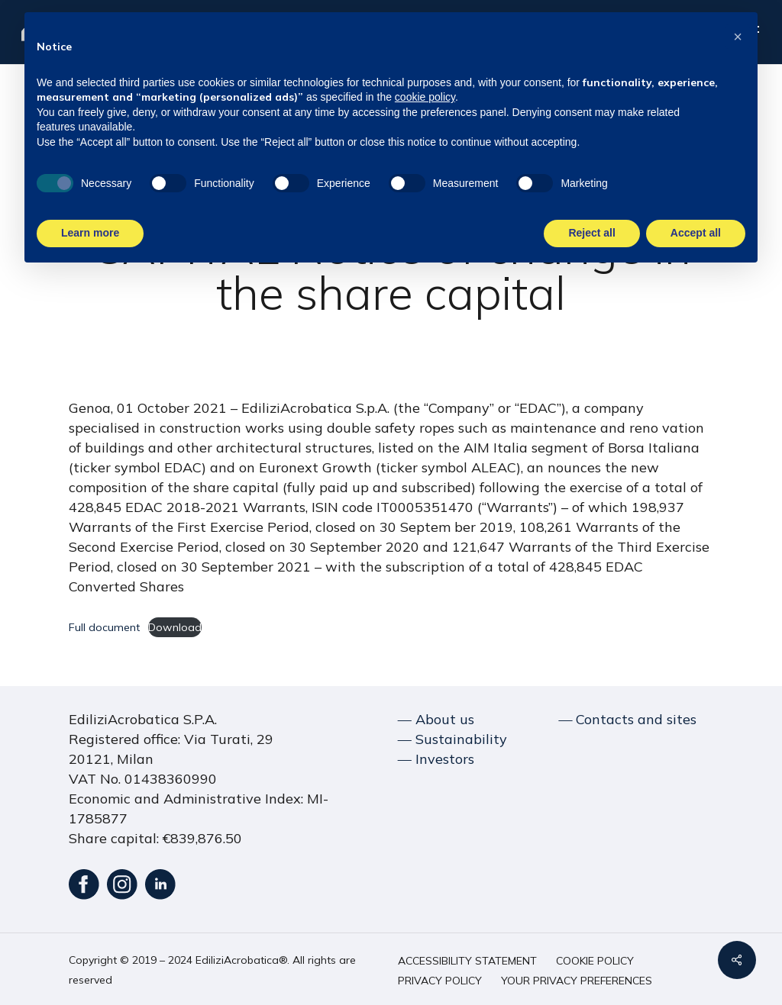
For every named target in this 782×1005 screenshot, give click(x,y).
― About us (436, 719)
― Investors (436, 759)
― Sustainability (452, 739)
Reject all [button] (591, 233)
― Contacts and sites (627, 719)
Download (175, 627)
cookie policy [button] (425, 97)
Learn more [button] (90, 233)
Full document (104, 627)
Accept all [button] (696, 233)
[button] (467, 961)
